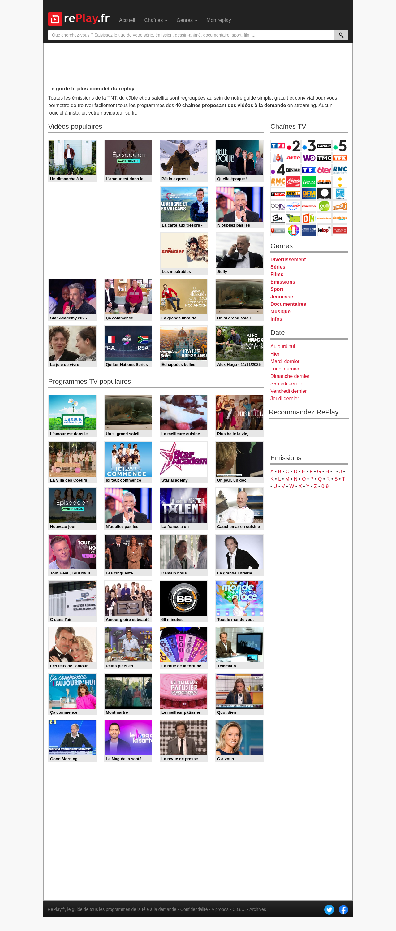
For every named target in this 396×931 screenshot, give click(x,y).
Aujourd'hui (282, 346)
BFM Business (308, 194)
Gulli (324, 206)
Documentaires (288, 304)
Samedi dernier (287, 383)
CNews (277, 194)
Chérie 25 (293, 182)
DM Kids (308, 218)
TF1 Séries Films (308, 169)
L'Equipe (308, 206)
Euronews (324, 194)
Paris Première (324, 182)
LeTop (324, 230)
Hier (274, 354)
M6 (277, 157)
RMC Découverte (339, 169)
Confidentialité (194, 909)
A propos (219, 909)
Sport (276, 289)
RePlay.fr (56, 909)
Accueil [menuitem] (127, 20)
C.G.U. (239, 909)
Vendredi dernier (288, 391)
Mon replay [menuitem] (219, 20)
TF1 (277, 145)
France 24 (339, 194)
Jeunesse (281, 296)
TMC (324, 157)
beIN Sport (277, 206)
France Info (339, 182)
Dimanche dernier (289, 376)
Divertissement (288, 259)
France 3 (308, 145)
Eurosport (293, 206)
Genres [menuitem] (187, 20)
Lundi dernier (284, 368)
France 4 (277, 169)
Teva (308, 182)
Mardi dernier (284, 361)
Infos (276, 319)
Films (276, 274)
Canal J (339, 206)
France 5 (339, 145)
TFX (339, 157)
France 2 (293, 145)
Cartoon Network (277, 218)
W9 (308, 157)
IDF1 (293, 230)
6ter (324, 169)
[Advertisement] (198, 62)
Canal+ (324, 145)
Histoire (277, 230)
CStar (293, 169)
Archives (257, 909)
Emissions (282, 281)
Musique (280, 311)
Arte (293, 157)
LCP (308, 230)
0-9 (325, 486)
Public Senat (339, 230)
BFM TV (293, 194)
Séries (277, 267)
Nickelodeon (324, 218)
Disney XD (293, 218)
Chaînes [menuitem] (155, 20)
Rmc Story (277, 182)
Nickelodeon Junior (339, 218)
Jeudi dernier (284, 398)
